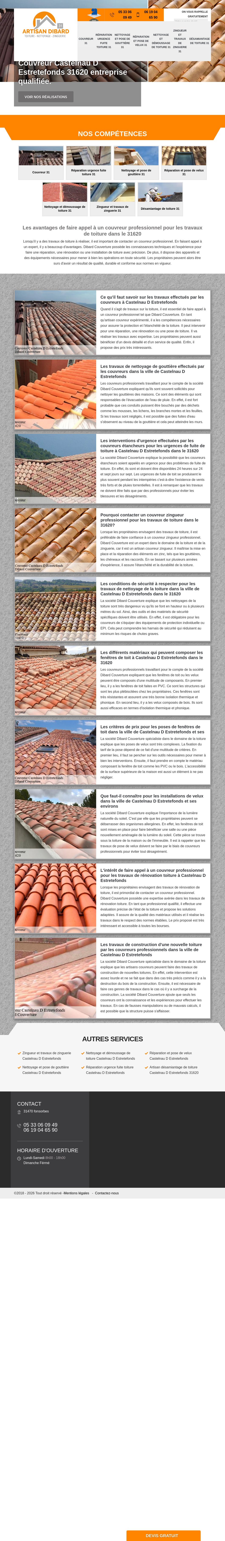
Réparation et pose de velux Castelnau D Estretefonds (171, 1055)
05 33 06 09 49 (121, 14)
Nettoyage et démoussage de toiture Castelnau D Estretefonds (110, 1055)
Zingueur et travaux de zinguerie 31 (180, 41)
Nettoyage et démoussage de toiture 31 (161, 41)
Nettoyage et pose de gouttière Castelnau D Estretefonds (45, 1070)
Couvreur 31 (86, 41)
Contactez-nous (107, 1193)
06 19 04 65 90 (146, 14)
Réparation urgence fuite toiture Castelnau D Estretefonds (109, 1070)
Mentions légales (76, 1193)
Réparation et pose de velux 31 (141, 41)
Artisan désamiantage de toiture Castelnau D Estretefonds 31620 (174, 1070)
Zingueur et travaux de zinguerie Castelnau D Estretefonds (46, 1055)
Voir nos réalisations (46, 97)
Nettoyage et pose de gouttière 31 (122, 41)
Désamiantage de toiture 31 (199, 41)
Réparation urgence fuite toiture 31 (104, 41)
